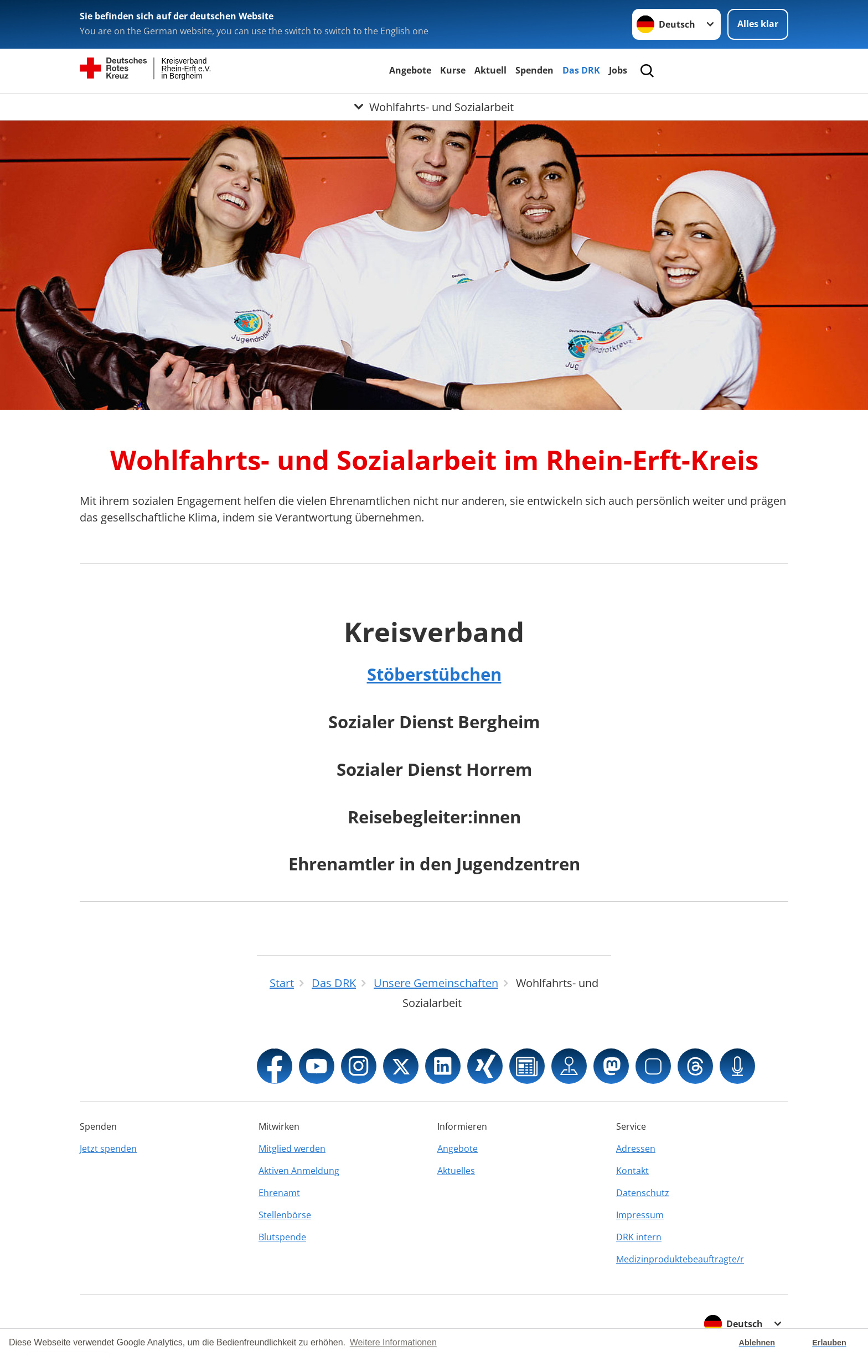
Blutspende (282, 1237)
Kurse (453, 70)
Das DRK (581, 70)
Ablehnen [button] (757, 1342)
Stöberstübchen (434, 674)
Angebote (410, 70)
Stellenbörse (285, 1215)
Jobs (618, 70)
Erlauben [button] (829, 1342)
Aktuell (490, 70)
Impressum (640, 1215)
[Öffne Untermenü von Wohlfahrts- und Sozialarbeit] (434, 106)
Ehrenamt (279, 1193)
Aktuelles (456, 1171)
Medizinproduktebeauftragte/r (680, 1259)
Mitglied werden (292, 1148)
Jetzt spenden (108, 1148)
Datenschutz (642, 1193)
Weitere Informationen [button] (393, 1342)
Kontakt (632, 1171)
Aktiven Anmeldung (299, 1171)
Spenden (534, 70)
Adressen (635, 1148)
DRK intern (639, 1237)
